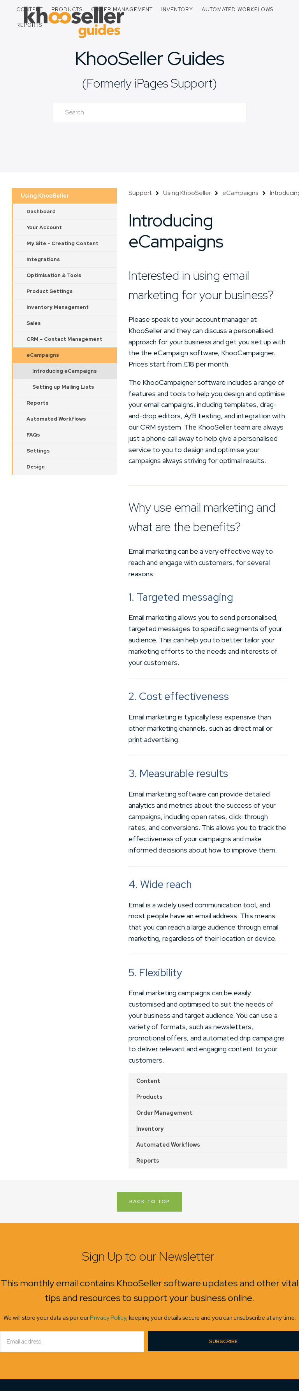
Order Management (122, 9)
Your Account (44, 227)
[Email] (72, 1341)
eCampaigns (42, 355)
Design (35, 466)
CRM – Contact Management (64, 339)
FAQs (33, 435)
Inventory (177, 9)
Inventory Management (57, 307)
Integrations (43, 259)
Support (140, 193)
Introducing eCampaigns (64, 371)
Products (67, 9)
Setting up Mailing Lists (63, 387)
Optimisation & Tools (53, 275)
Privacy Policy (108, 1318)
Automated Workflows (237, 9)
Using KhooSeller (45, 195)
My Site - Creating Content (62, 243)
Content (29, 9)
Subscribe (223, 1341)
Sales (33, 323)
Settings (38, 450)
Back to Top (149, 1201)
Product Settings (49, 291)
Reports (29, 25)
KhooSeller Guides (149, 58)
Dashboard (41, 211)
